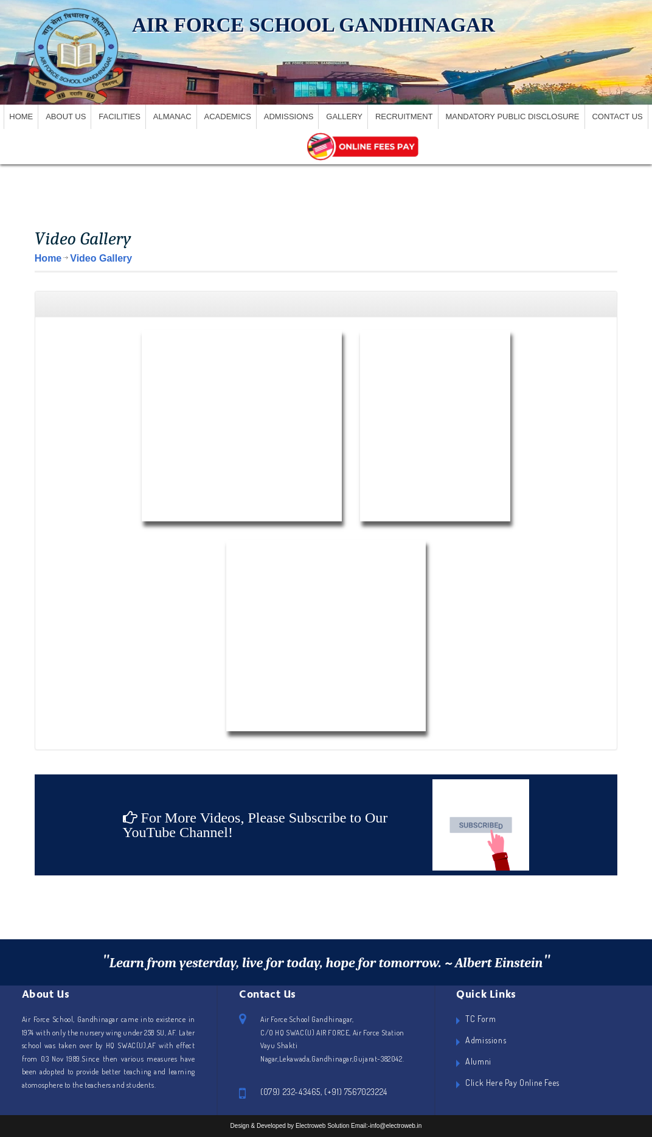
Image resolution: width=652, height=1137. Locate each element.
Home (21, 116)
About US (66, 116)
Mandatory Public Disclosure (512, 116)
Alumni (478, 1061)
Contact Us (617, 116)
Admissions (289, 116)
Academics (227, 116)
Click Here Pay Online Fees (512, 1082)
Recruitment (404, 116)
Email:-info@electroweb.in (386, 1125)
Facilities (119, 116)
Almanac (172, 116)
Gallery (344, 116)
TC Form (480, 1019)
